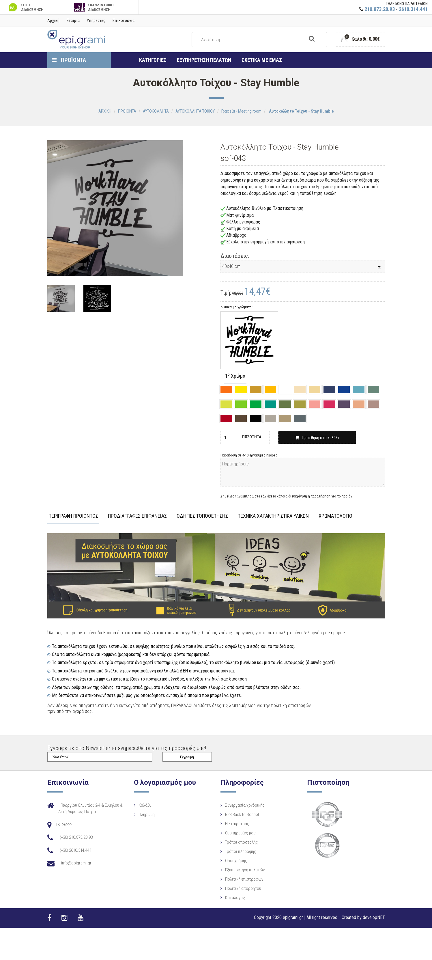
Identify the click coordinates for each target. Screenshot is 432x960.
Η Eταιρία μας (231, 823)
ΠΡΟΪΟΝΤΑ (69, 60)
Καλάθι (142, 805)
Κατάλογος (229, 897)
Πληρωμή (144, 814)
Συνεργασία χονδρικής (239, 805)
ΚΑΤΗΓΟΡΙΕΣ (153, 60)
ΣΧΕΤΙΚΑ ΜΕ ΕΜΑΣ (262, 60)
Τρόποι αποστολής (235, 842)
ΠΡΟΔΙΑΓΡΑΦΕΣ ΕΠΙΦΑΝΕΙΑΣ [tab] (137, 516)
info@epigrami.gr (76, 863)
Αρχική (53, 20)
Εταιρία (73, 20)
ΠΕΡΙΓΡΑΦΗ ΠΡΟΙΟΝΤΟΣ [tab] (73, 516)
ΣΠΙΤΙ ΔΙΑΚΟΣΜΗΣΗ (25, 7)
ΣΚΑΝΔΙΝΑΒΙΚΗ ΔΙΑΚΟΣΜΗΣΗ (94, 7)
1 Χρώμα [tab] (235, 376)
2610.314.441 (413, 9)
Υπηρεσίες (96, 20)
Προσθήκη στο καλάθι (317, 437)
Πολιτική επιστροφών (238, 879)
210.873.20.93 (379, 9)
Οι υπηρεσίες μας (234, 833)
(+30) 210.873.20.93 (76, 837)
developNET (374, 917)
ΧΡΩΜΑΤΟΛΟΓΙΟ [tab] (335, 516)
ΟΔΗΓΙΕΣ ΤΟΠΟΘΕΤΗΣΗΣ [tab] (202, 516)
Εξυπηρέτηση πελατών (239, 870)
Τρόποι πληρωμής (234, 851)
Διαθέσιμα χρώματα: (236, 307)
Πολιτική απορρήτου (237, 888)
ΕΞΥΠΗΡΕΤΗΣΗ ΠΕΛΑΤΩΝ (204, 60)
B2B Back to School (236, 814)
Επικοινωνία (123, 20)
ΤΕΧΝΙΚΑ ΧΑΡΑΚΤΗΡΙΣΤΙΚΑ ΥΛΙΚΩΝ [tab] (273, 516)
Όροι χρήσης (230, 860)
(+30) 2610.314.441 (75, 850)
